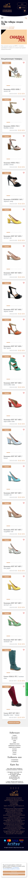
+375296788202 (7, 10)
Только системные (14, 874)
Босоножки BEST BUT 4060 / (13, 384)
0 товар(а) (22, 7)
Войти (22, 4)
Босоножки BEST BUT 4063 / (13, 420)
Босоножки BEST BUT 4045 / (13, 310)
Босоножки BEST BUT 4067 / (13, 530)
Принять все (14, 871)
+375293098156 (7, 11)
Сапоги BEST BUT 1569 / (12, 714)
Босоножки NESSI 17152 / (12, 127)
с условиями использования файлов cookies (11, 868)
